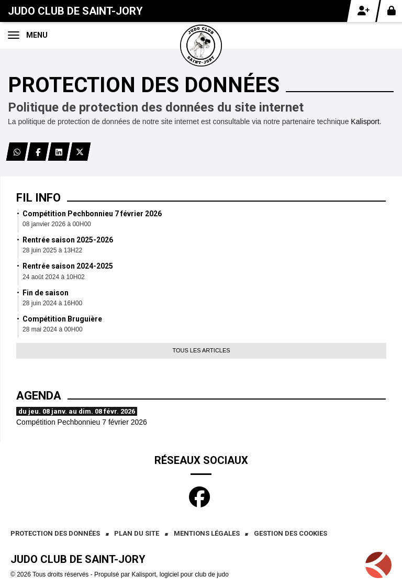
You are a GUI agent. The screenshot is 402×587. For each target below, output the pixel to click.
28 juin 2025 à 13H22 (52, 250)
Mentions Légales (207, 533)
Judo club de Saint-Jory (75, 11)
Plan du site (136, 533)
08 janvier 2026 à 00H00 (57, 224)
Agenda (38, 395)
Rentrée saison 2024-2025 (68, 266)
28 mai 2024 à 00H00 (53, 329)
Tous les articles (201, 350)
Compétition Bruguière (62, 319)
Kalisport (365, 121)
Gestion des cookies (290, 533)
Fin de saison (46, 293)
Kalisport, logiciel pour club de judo (179, 574)
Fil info (38, 197)
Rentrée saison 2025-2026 (68, 240)
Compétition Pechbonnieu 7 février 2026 (92, 213)
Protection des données (55, 533)
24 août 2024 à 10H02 (54, 277)
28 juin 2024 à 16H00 (52, 303)
